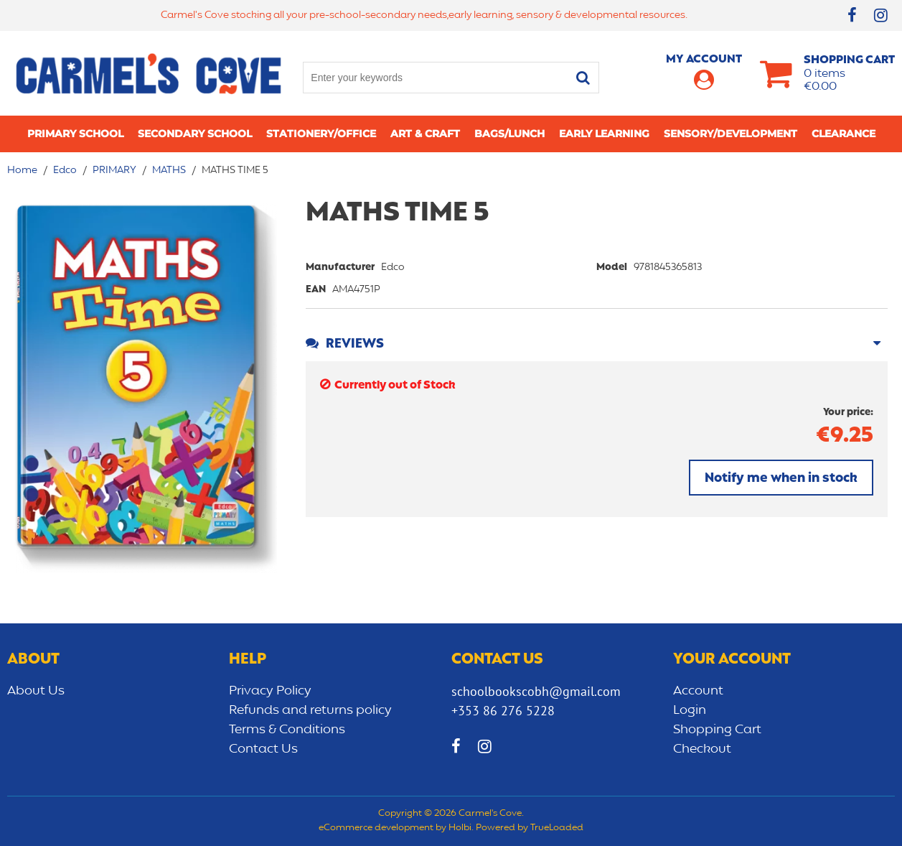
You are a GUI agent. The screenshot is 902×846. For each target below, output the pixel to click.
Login (689, 710)
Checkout (702, 749)
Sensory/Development (730, 133)
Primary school (75, 133)
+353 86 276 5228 (503, 710)
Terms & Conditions (287, 730)
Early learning (604, 133)
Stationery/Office (321, 133)
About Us (36, 691)
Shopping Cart (717, 730)
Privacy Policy (270, 691)
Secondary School (195, 133)
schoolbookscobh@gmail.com (536, 691)
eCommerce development (376, 828)
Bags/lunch (509, 133)
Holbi (459, 828)
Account (698, 691)
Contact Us (263, 749)
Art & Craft (425, 133)
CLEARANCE (843, 133)
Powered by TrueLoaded (529, 828)
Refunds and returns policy (310, 710)
